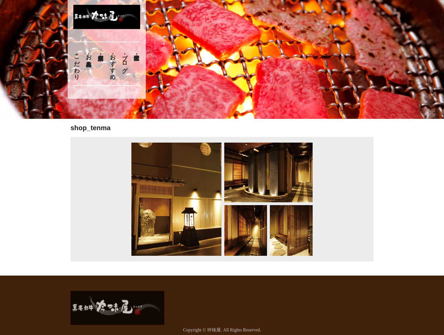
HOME (198, 302)
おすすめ (113, 64)
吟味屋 (214, 331)
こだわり (77, 64)
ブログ (125, 60)
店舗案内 (266, 302)
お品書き (89, 57)
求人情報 (332, 302)
